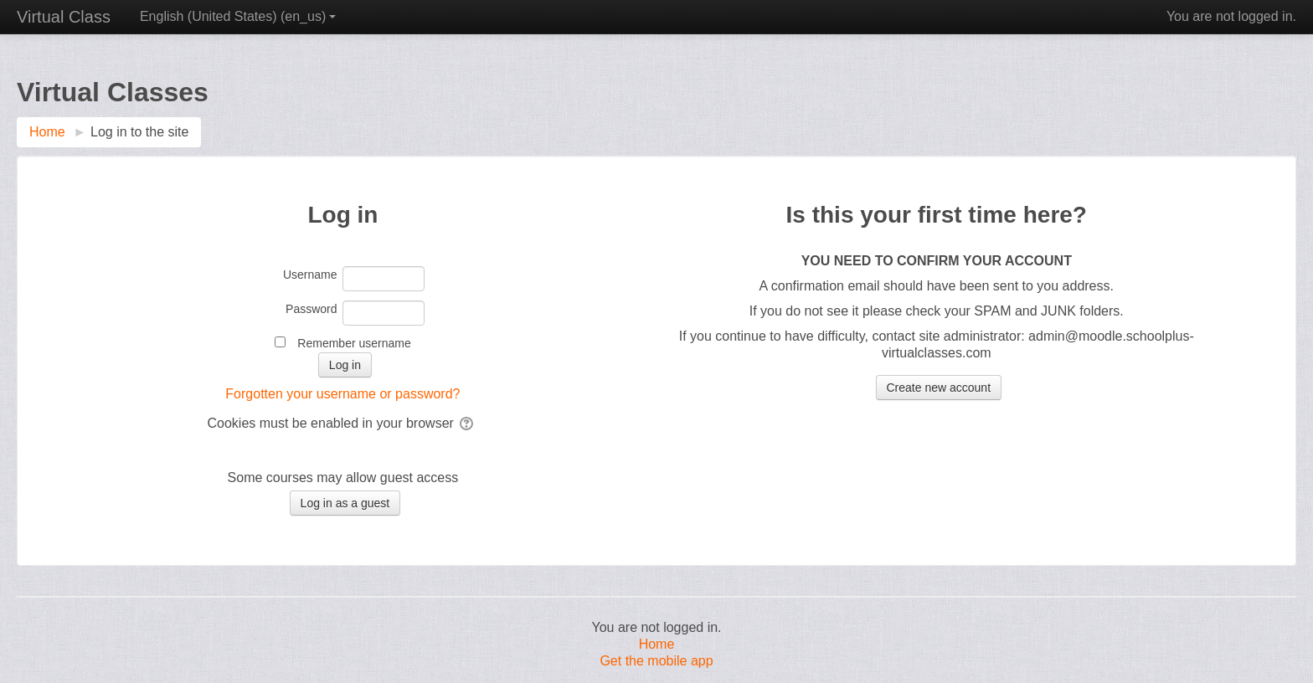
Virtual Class (64, 17)
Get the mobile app (656, 661)
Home (657, 644)
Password (311, 309)
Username (310, 274)
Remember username (353, 343)
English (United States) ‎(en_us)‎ (238, 16)
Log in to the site (139, 132)
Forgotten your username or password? (342, 394)
